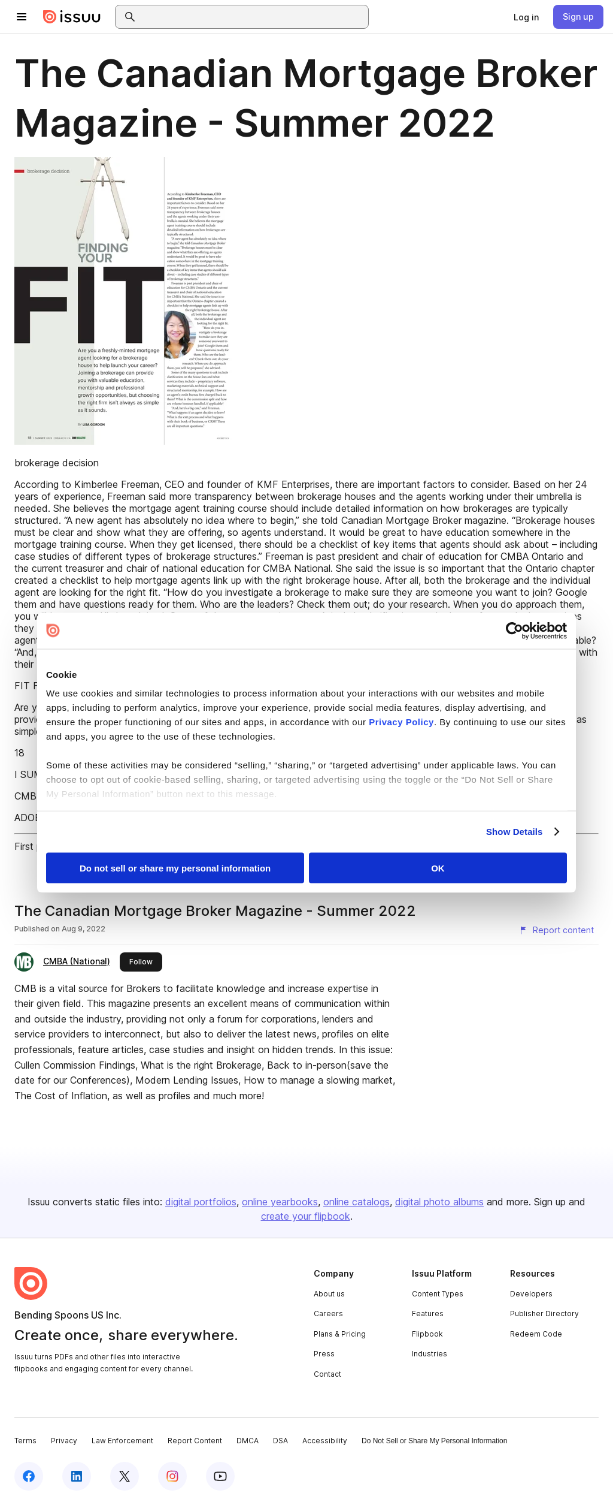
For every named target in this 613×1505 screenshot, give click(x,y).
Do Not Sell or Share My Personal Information (434, 1441)
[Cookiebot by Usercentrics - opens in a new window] (514, 631)
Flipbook (427, 1333)
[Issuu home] (71, 16)
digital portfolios (200, 1202)
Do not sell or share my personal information (175, 867)
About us (329, 1293)
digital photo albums (439, 1202)
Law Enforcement (122, 1440)
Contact (327, 1374)
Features (428, 1313)
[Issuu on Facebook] (28, 1476)
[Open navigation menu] (22, 17)
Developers (531, 1293)
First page (36, 846)
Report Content (195, 1440)
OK (438, 867)
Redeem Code (536, 1333)
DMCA (247, 1440)
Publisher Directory (544, 1313)
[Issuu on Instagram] (172, 1476)
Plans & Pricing (340, 1333)
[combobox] (252, 16)
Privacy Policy (401, 722)
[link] (526, 17)
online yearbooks (280, 1202)
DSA (280, 1440)
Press (324, 1353)
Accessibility (324, 1440)
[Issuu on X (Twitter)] (124, 1476)
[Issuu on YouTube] (220, 1476)
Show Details (514, 832)
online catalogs (356, 1202)
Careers (328, 1313)
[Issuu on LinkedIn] (76, 1476)
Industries (429, 1353)
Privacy (64, 1440)
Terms (25, 1440)
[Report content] (556, 930)
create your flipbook (305, 1216)
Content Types (437, 1293)
